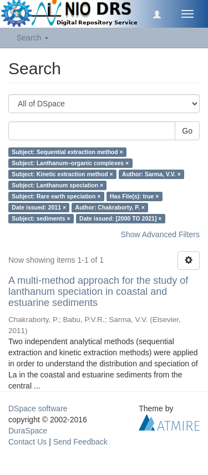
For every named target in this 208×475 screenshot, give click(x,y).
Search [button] (33, 37)
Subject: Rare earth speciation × (56, 196)
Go (187, 130)
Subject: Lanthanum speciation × (57, 185)
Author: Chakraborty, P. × (110, 207)
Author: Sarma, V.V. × (151, 174)
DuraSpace (27, 430)
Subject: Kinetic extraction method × (62, 174)
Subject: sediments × (41, 218)
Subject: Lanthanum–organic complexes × (70, 163)
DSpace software (38, 408)
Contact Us (27, 441)
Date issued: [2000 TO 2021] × (120, 218)
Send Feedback (80, 441)
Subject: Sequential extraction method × (67, 152)
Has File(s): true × (134, 196)
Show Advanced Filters (160, 234)
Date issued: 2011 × (39, 207)
